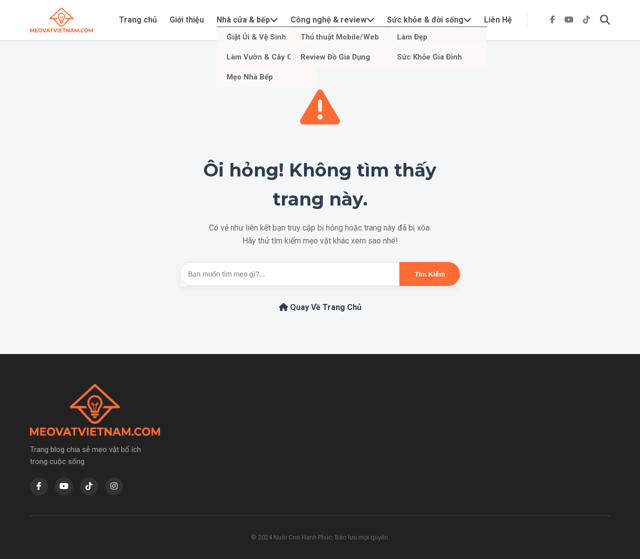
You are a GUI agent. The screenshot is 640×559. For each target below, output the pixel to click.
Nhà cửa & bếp (243, 19)
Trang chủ (138, 19)
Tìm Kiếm (429, 274)
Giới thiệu (187, 19)
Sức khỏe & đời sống (425, 19)
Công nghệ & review (328, 19)
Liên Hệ (498, 19)
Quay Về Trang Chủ (320, 307)
